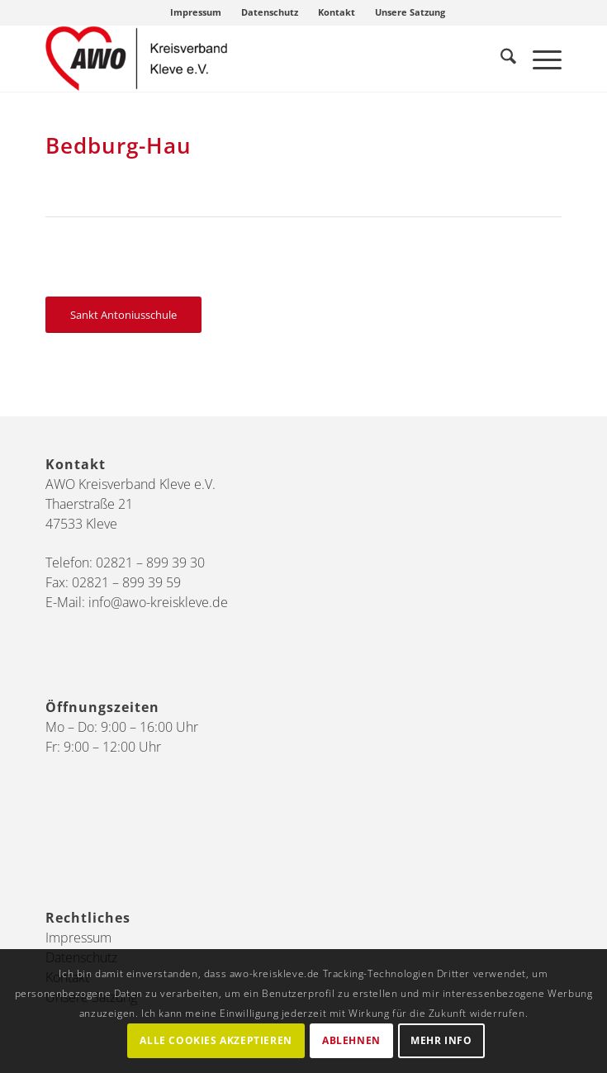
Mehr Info (441, 1040)
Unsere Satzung (410, 12)
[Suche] (500, 59)
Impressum (195, 12)
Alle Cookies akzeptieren (216, 1040)
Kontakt (336, 12)
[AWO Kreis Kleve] (251, 59)
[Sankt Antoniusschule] (123, 315)
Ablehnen (351, 1040)
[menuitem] (196, 12)
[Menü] (539, 59)
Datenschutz (269, 12)
